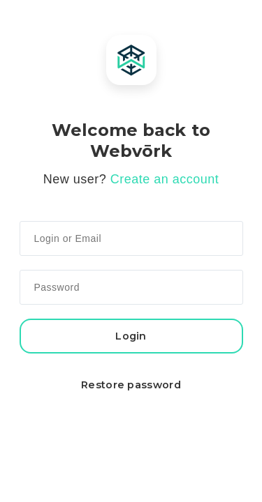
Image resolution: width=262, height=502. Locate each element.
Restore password (131, 385)
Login (130, 336)
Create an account (164, 179)
